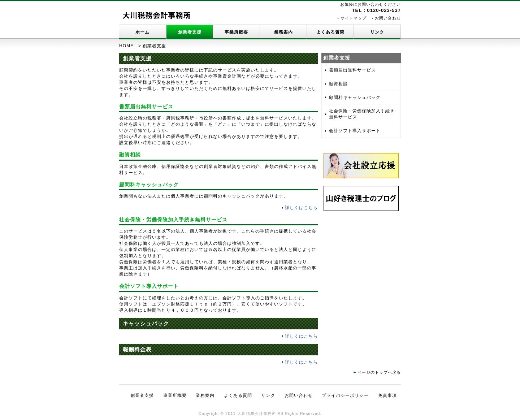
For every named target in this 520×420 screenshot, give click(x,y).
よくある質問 (330, 32)
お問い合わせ (388, 18)
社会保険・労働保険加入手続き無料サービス (362, 114)
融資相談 (338, 83)
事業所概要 (236, 32)
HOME (126, 45)
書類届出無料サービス (352, 70)
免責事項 (387, 395)
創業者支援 (190, 32)
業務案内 (283, 32)
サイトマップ (354, 18)
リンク (377, 32)
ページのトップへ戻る (379, 372)
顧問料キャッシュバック (355, 97)
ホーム (142, 32)
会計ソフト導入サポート (355, 130)
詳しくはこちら (301, 207)
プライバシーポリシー (345, 395)
